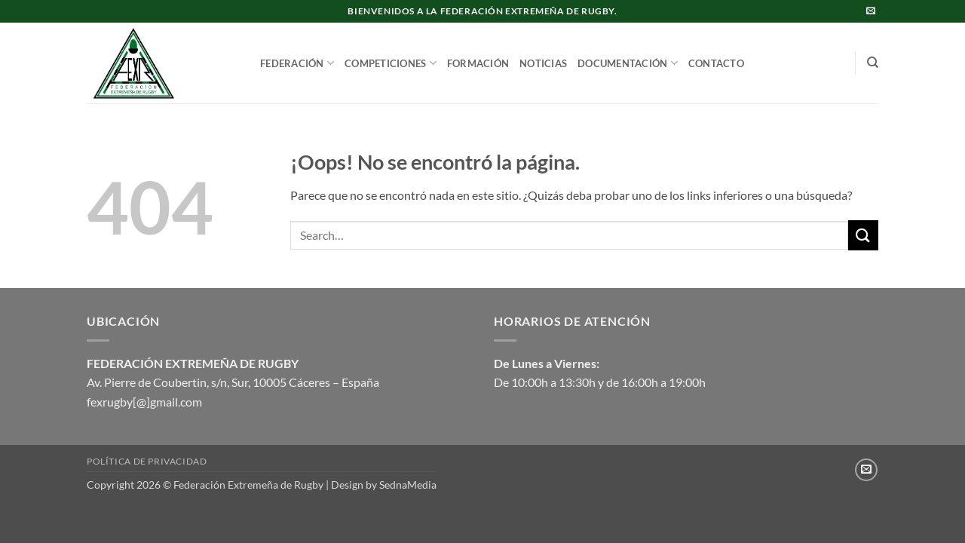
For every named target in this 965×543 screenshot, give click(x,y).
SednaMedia (408, 484)
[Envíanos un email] (870, 11)
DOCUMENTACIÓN (627, 63)
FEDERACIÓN (297, 63)
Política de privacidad (147, 461)
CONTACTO (716, 63)
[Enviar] (863, 235)
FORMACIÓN (478, 63)
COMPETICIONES (391, 63)
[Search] (872, 62)
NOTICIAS (543, 63)
